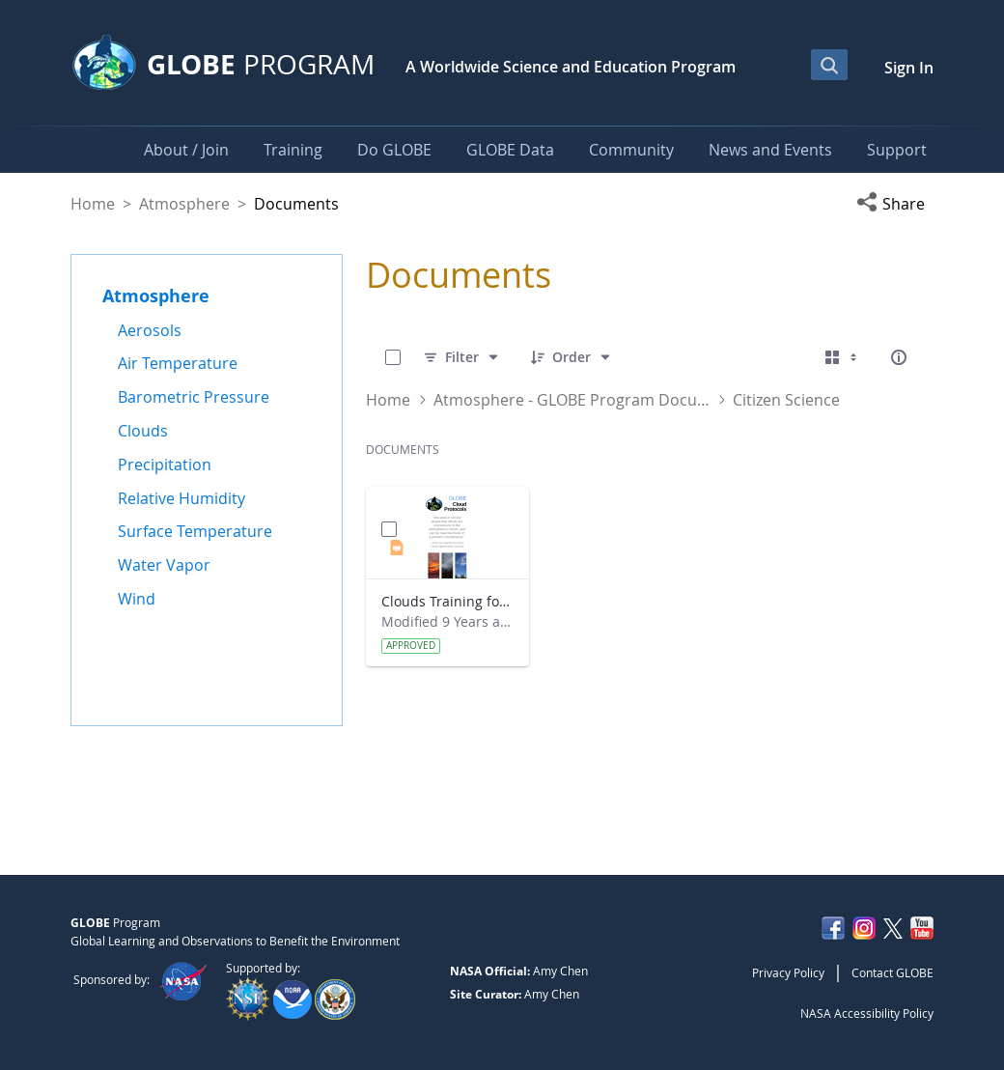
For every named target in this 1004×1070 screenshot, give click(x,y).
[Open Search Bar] (829, 64)
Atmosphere (184, 203)
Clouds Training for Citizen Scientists (447, 601)
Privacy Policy (788, 972)
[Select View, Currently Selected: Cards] (843, 357)
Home (92, 203)
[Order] (571, 357)
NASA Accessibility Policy (867, 1013)
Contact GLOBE (892, 972)
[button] (895, 203)
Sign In (909, 67)
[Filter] (462, 357)
